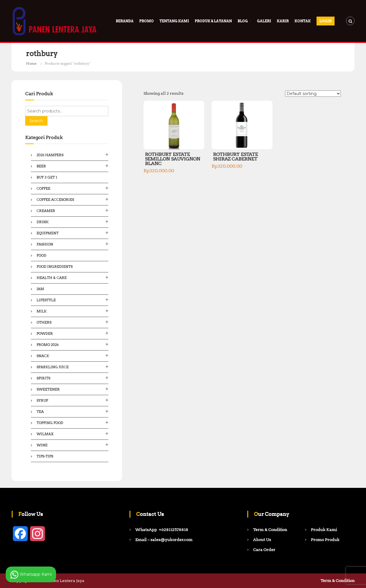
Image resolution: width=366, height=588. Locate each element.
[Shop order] (313, 93)
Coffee (43, 188)
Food (41, 255)
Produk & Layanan (213, 21)
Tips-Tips (45, 456)
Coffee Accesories (55, 199)
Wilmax (45, 434)
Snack (43, 356)
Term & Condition (338, 580)
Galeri (264, 21)
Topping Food (50, 423)
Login (325, 21)
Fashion (45, 244)
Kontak (303, 21)
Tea (40, 411)
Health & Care (52, 278)
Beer (41, 166)
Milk (42, 311)
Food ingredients (55, 266)
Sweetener (48, 389)
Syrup (42, 400)
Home (31, 63)
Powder (45, 333)
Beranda (125, 21)
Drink (43, 222)
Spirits (43, 378)
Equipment (48, 233)
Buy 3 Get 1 (47, 177)
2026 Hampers (50, 155)
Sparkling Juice (53, 367)
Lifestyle (46, 300)
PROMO (146, 21)
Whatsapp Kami (31, 574)
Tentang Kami (174, 21)
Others (44, 322)
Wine (42, 445)
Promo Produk (325, 539)
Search (36, 120)
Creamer (46, 211)
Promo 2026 (48, 344)
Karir (283, 21)
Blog (243, 21)
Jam (40, 289)
